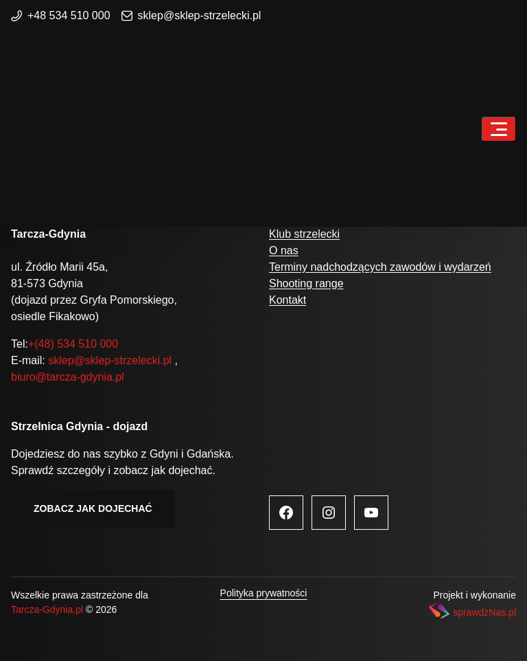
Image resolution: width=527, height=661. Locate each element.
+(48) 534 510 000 (73, 344)
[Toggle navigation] (499, 129)
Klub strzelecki (304, 234)
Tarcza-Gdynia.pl (47, 609)
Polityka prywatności (263, 592)
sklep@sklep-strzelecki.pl (191, 15)
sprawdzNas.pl (484, 612)
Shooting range (306, 283)
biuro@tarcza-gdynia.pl (67, 377)
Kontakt (287, 300)
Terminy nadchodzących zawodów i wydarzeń (380, 267)
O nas (283, 250)
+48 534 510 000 (60, 15)
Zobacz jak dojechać (93, 508)
